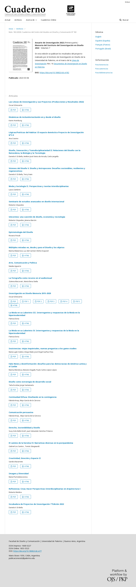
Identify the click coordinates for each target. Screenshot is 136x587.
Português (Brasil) (103, 48)
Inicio (11, 29)
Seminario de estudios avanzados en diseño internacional (36, 201)
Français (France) (102, 44)
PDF (14, 110)
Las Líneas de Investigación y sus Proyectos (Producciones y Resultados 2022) (46, 102)
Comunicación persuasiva (21, 412)
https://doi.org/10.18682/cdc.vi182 (54, 72)
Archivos (18, 20)
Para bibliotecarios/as (104, 72)
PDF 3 (52, 301)
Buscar (125, 20)
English (98, 36)
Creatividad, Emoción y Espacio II (25, 458)
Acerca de (30, 20)
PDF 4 (64, 301)
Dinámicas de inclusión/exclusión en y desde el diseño (35, 117)
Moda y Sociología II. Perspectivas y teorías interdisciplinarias (39, 186)
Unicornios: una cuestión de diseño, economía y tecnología (37, 217)
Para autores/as (101, 68)
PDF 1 (26, 301)
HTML (26, 110)
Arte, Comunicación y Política (23, 262)
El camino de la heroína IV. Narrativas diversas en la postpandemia (41, 443)
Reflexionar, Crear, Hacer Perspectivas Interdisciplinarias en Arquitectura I (44, 489)
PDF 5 (77, 301)
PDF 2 (39, 301)
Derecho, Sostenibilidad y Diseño (24, 427)
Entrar (127, 2)
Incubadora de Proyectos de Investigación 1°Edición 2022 (36, 504)
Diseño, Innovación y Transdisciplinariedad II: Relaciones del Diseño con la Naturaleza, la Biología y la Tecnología (44, 151)
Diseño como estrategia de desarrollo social (30, 381)
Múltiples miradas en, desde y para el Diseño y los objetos (36, 247)
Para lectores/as (101, 64)
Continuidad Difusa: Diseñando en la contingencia (32, 397)
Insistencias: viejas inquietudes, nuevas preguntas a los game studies (42, 348)
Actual (7, 20)
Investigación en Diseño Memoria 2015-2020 (30, 293)
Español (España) (102, 40)
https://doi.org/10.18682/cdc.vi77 (27, 551)
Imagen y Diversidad (19, 473)
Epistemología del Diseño (21, 232)
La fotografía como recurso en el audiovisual (30, 278)
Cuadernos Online (48, 20)
